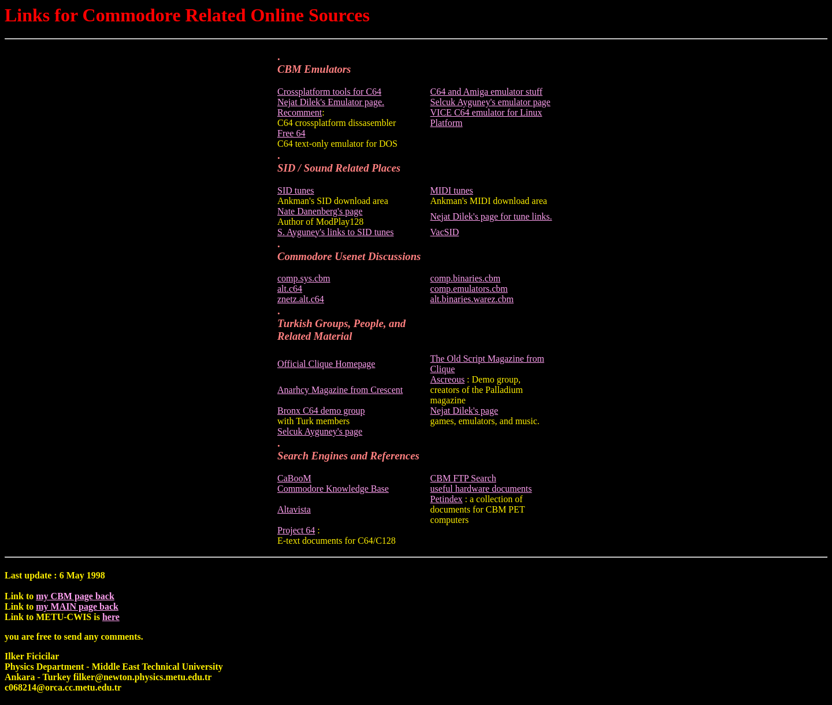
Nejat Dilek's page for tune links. (491, 216)
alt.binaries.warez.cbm (472, 299)
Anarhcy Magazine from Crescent (340, 390)
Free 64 (291, 133)
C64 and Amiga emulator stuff (486, 92)
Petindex (446, 499)
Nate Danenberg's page (319, 211)
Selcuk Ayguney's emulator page (490, 102)
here (111, 617)
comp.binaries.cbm (465, 278)
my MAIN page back (77, 606)
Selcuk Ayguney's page (319, 431)
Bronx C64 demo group (321, 410)
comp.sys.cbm (303, 278)
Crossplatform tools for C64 (329, 92)
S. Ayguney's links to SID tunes (335, 232)
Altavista (294, 509)
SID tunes (295, 190)
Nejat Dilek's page (464, 410)
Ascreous (447, 379)
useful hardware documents (481, 489)
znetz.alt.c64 (300, 299)
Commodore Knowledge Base (333, 489)
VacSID (444, 232)
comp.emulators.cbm (469, 289)
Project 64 (296, 530)
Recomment (299, 112)
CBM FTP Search (463, 478)
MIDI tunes (451, 190)
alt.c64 (289, 289)
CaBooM (294, 478)
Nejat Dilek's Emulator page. (330, 102)
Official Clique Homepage (326, 364)
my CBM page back (75, 596)
